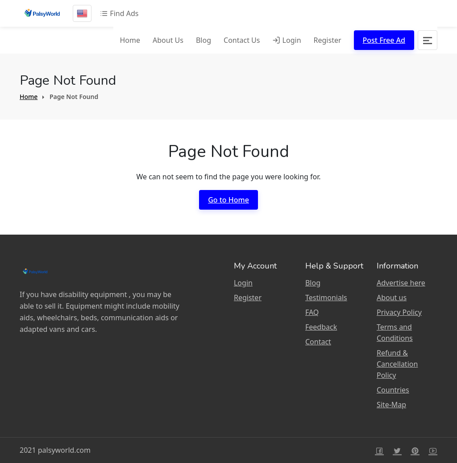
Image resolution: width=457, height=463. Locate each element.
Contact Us (242, 40)
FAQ (312, 312)
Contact (318, 342)
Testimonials (326, 297)
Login (286, 40)
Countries (393, 390)
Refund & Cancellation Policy (397, 364)
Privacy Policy (399, 312)
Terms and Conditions (395, 332)
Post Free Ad (384, 40)
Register (327, 40)
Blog (203, 40)
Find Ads (119, 13)
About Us (168, 40)
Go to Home (228, 200)
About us (392, 297)
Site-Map (391, 404)
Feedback (321, 327)
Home (130, 40)
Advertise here (401, 283)
